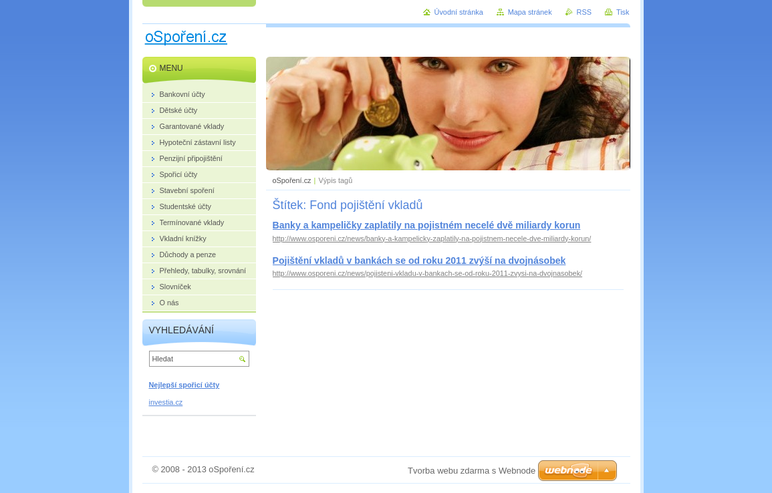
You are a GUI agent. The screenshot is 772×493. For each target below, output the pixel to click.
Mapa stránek (530, 12)
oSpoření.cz (292, 180)
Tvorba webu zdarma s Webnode (471, 471)
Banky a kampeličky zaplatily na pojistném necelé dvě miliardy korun (427, 225)
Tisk (623, 12)
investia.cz (166, 402)
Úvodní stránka (458, 12)
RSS (584, 12)
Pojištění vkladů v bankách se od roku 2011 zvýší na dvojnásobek (419, 260)
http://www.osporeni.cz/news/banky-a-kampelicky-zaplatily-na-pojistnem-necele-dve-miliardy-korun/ (432, 238)
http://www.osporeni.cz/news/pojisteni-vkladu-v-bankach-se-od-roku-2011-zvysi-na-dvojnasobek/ (428, 273)
